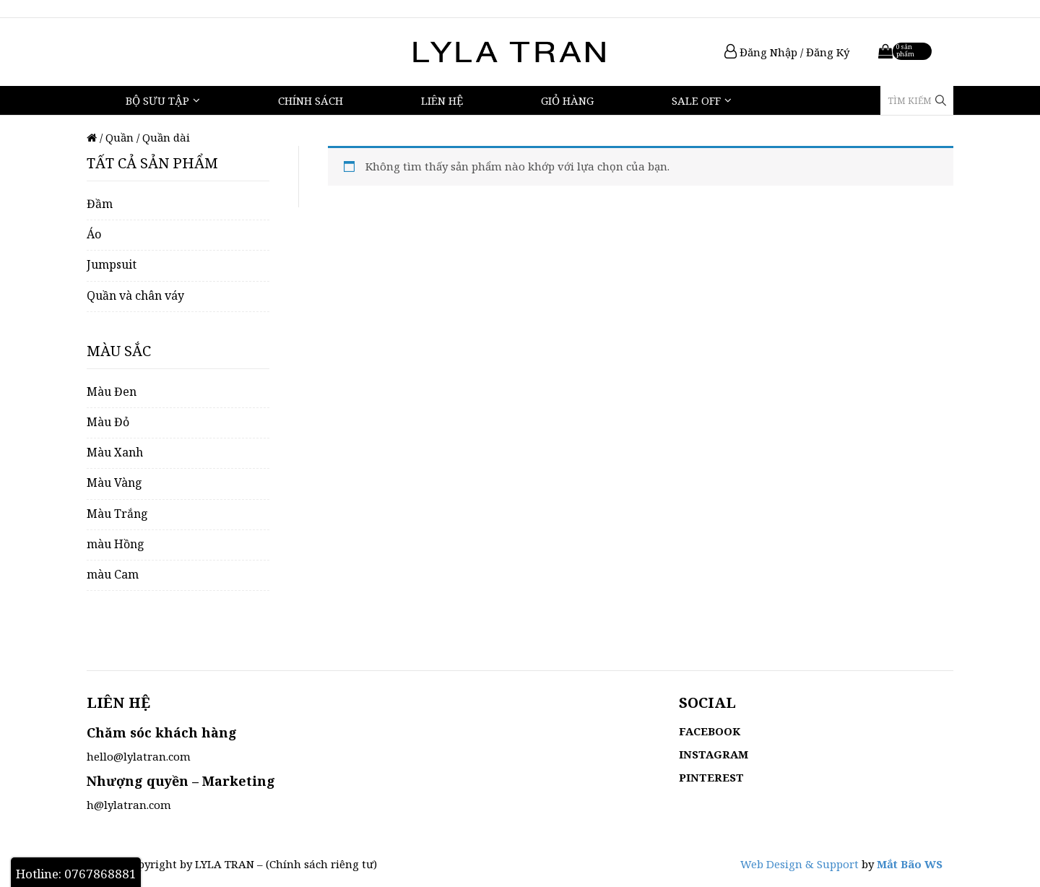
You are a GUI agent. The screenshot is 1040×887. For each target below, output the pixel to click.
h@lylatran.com (129, 804)
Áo (94, 234)
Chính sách (310, 100)
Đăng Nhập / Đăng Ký (786, 52)
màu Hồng (115, 544)
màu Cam (113, 574)
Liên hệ (442, 100)
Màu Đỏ (108, 422)
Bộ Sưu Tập (157, 100)
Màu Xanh (115, 452)
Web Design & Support (799, 864)
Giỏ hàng (567, 100)
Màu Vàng (114, 482)
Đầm (100, 204)
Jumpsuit (111, 264)
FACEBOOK (709, 731)
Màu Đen (111, 391)
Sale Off (696, 100)
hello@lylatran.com (139, 756)
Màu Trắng (117, 514)
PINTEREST (711, 777)
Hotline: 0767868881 (76, 873)
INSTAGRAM (713, 754)
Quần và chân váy (135, 295)
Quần (119, 137)
